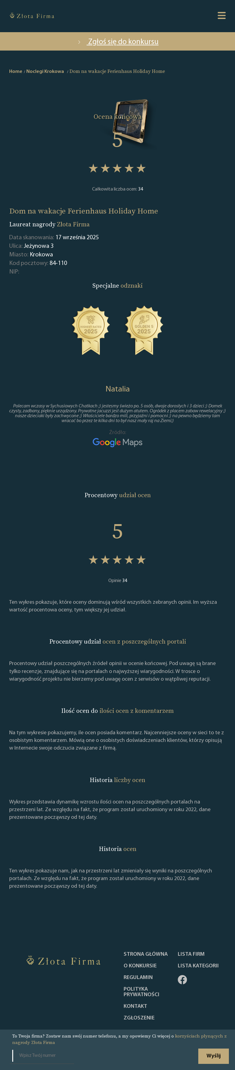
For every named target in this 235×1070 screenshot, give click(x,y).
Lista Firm (191, 954)
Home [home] (15, 71)
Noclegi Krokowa (45, 71)
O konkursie (140, 966)
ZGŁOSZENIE (139, 1018)
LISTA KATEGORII (198, 966)
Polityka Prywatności (141, 992)
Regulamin (138, 978)
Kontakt (135, 1006)
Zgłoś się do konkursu (117, 42)
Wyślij (214, 1056)
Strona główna (146, 954)
